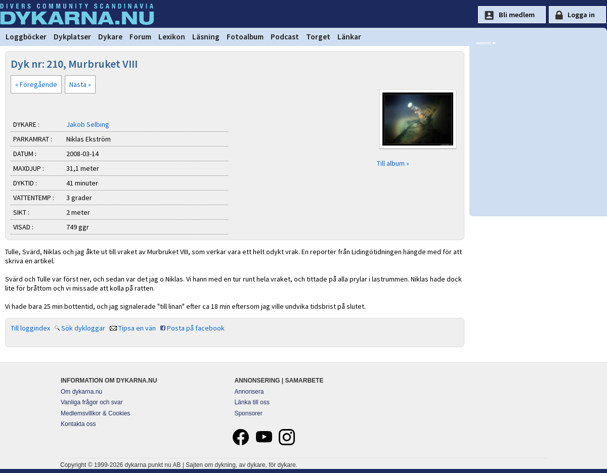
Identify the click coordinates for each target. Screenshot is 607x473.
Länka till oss (251, 402)
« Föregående (36, 84)
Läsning (206, 36)
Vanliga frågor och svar (92, 402)
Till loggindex (30, 328)
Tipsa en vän (137, 328)
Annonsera (249, 391)
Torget (318, 36)
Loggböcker (26, 36)
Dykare (110, 36)
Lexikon (171, 36)
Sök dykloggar (83, 328)
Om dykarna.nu (81, 391)
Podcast (285, 36)
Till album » (393, 163)
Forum (140, 36)
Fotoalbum (245, 36)
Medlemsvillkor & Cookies (95, 413)
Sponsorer (248, 413)
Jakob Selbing (87, 124)
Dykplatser (72, 36)
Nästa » (80, 84)
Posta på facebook (196, 328)
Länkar (349, 36)
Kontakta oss (78, 424)
